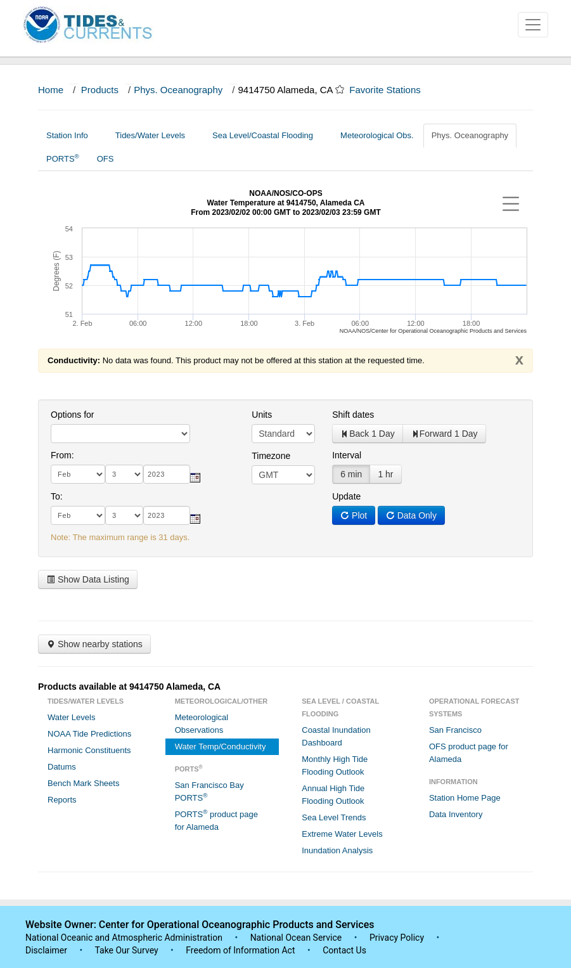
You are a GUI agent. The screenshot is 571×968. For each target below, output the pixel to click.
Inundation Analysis (337, 850)
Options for (72, 415)
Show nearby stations (94, 644)
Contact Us (344, 950)
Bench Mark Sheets (83, 783)
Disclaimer (46, 950)
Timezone (271, 456)
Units (262, 415)
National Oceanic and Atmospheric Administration (123, 938)
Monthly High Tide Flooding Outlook (335, 765)
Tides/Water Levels (155, 135)
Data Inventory (456, 814)
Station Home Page (465, 798)
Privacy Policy (396, 938)
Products (100, 89)
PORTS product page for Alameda (216, 820)
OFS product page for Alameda (468, 753)
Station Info (72, 135)
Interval (346, 455)
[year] (166, 474)
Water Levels (71, 717)
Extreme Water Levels (342, 834)
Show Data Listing (87, 579)
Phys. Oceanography (178, 89)
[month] (78, 474)
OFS (105, 159)
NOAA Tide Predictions (89, 734)
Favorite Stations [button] (391, 89)
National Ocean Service (296, 938)
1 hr (385, 474)
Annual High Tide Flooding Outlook (333, 795)
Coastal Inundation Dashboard (336, 736)
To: (57, 496)
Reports (62, 799)
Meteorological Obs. (377, 135)
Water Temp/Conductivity (220, 746)
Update (346, 496)
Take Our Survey (127, 950)
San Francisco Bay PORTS (209, 791)
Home (50, 89)
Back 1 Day (367, 434)
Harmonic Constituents (89, 750)
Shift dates (353, 415)
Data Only (411, 515)
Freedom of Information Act (240, 950)
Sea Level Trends (334, 817)
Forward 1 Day (444, 434)
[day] (124, 474)
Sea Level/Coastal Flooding (267, 135)
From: (62, 455)
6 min (351, 474)
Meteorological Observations (202, 724)
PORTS (62, 158)
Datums (62, 766)
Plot (353, 515)
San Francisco (455, 730)
